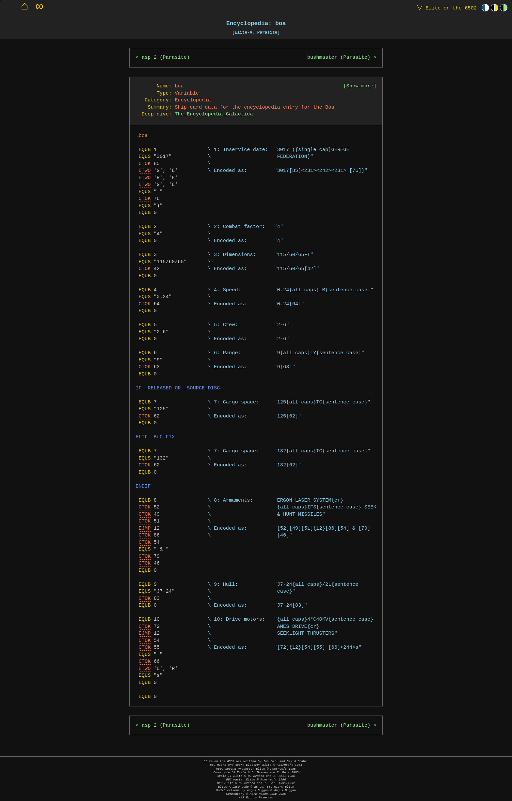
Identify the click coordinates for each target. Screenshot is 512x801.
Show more (360, 86)
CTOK (145, 163)
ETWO (145, 170)
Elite (445, 7)
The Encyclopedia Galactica (214, 114)
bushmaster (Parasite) (339, 57)
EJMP (145, 528)
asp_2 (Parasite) (166, 57)
